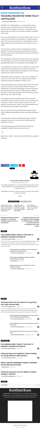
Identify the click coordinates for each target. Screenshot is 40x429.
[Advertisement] (20, 3)
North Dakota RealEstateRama (10, 21)
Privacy (22, 427)
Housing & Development (14, 13)
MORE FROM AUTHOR (26, 201)
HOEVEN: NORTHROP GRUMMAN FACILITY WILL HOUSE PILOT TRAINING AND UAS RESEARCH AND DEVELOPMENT (19, 208)
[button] (37, 7)
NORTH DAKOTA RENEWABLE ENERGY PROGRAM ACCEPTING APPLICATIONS (22, 258)
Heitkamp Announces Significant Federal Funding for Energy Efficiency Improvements (23, 250)
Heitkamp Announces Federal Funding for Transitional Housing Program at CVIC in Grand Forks (10, 220)
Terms (17, 427)
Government (4, 13)
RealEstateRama (14, 260)
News (22, 13)
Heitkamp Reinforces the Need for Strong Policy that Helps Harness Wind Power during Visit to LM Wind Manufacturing (7, 208)
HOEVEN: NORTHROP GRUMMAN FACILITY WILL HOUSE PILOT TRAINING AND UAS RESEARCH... (24, 316)
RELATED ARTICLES (13, 201)
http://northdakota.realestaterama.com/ (20, 182)
